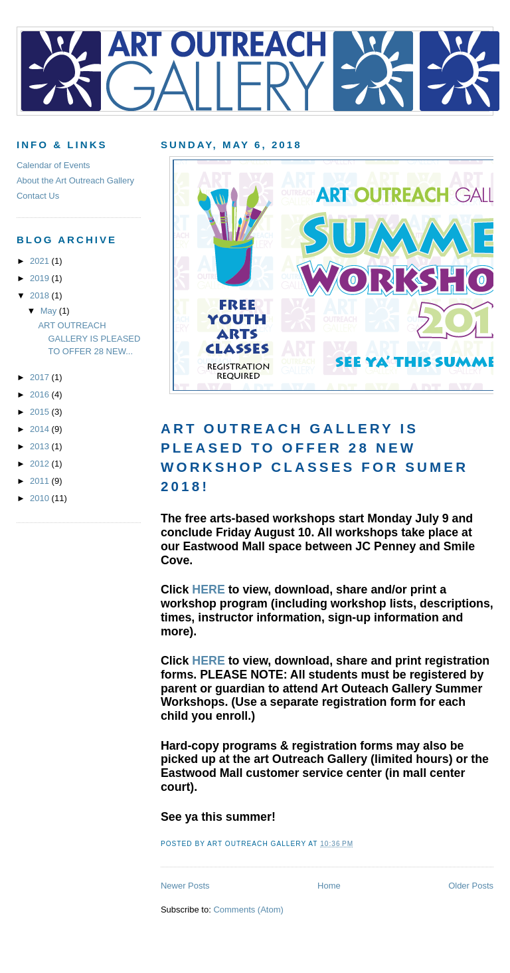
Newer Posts (185, 886)
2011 (41, 481)
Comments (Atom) (248, 910)
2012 (41, 464)
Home (329, 886)
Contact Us (38, 196)
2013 (41, 446)
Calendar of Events (53, 165)
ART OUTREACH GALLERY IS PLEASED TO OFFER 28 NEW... (89, 338)
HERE (208, 589)
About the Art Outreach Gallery (75, 180)
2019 (41, 278)
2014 (41, 429)
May (50, 311)
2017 (41, 377)
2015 (41, 412)
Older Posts (470, 886)
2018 (41, 295)
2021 (41, 261)
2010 (41, 498)
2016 (41, 394)
